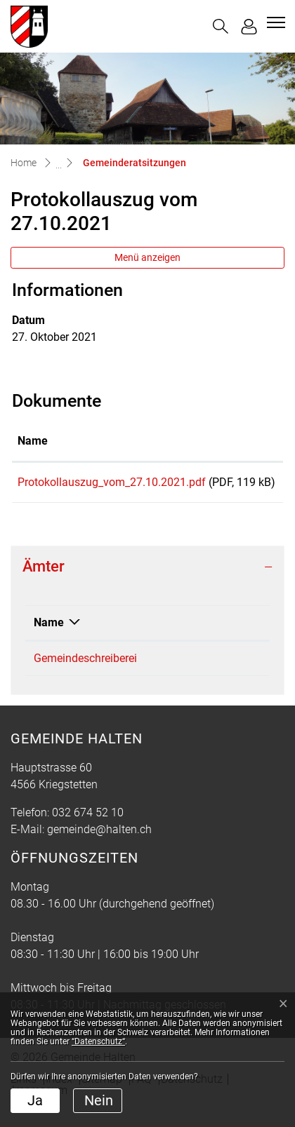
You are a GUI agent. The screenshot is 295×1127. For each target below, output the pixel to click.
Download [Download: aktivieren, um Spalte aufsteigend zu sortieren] (245, 440)
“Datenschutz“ (98, 1041)
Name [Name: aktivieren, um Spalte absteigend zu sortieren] (49, 639)
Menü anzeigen (147, 257)
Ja (35, 1100)
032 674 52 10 (215, 675)
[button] (220, 26)
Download (249, 484)
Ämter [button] (43, 583)
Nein (98, 1100)
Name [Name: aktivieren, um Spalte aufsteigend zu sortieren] (33, 440)
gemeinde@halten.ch (99, 846)
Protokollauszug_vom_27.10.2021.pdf (112, 482)
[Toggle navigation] (273, 22)
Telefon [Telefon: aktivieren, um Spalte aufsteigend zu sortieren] (199, 639)
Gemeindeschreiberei (85, 675)
